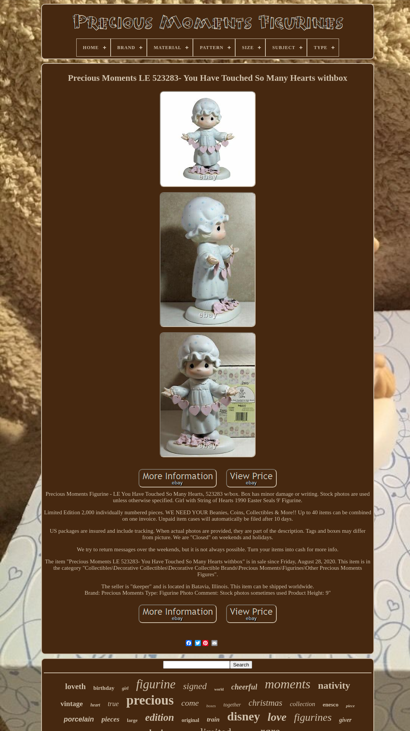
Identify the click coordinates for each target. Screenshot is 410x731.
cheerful (244, 687)
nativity (334, 685)
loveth (75, 686)
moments (287, 684)
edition (159, 717)
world (219, 689)
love (277, 717)
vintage (71, 704)
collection (302, 704)
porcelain (79, 719)
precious (150, 700)
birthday (103, 688)
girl (125, 688)
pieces (110, 719)
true (113, 704)
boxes (211, 705)
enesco (331, 705)
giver (345, 720)
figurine (156, 684)
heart (95, 705)
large (132, 720)
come (190, 703)
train (213, 719)
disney (243, 716)
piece (350, 705)
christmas (265, 703)
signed (195, 686)
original (190, 720)
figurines (313, 717)
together (232, 705)
